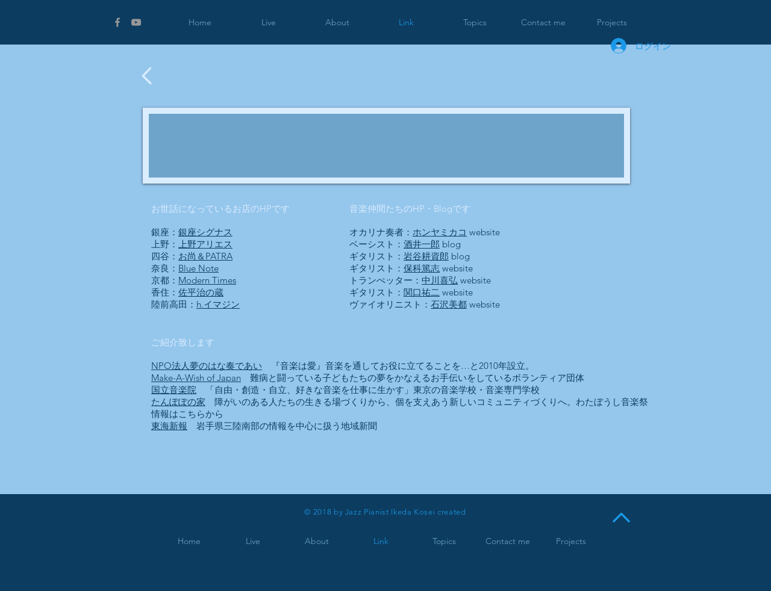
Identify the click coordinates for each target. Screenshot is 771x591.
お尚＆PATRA (205, 256)
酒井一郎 (422, 244)
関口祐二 (422, 292)
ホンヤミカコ (440, 232)
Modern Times (207, 280)
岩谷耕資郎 (426, 256)
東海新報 (169, 426)
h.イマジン (218, 304)
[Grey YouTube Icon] (136, 22)
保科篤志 (422, 268)
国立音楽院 (173, 389)
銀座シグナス (205, 232)
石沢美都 (449, 304)
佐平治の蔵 (200, 292)
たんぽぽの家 (178, 401)
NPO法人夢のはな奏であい (206, 365)
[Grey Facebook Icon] (117, 22)
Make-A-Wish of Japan (196, 377)
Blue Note (198, 268)
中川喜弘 (440, 280)
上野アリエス (205, 244)
